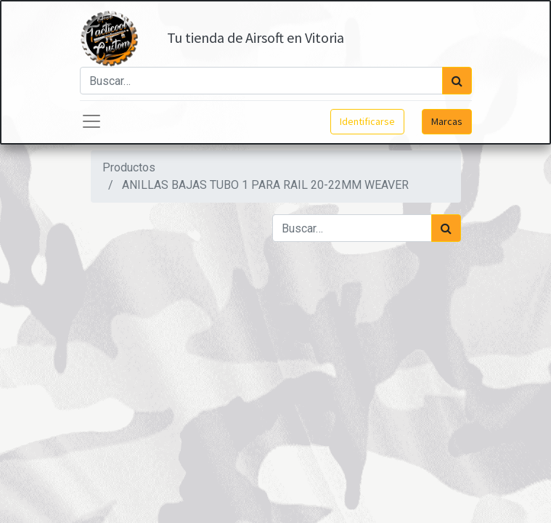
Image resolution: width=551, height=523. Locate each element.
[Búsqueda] (457, 80)
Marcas (446, 121)
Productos (128, 167)
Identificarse (367, 121)
